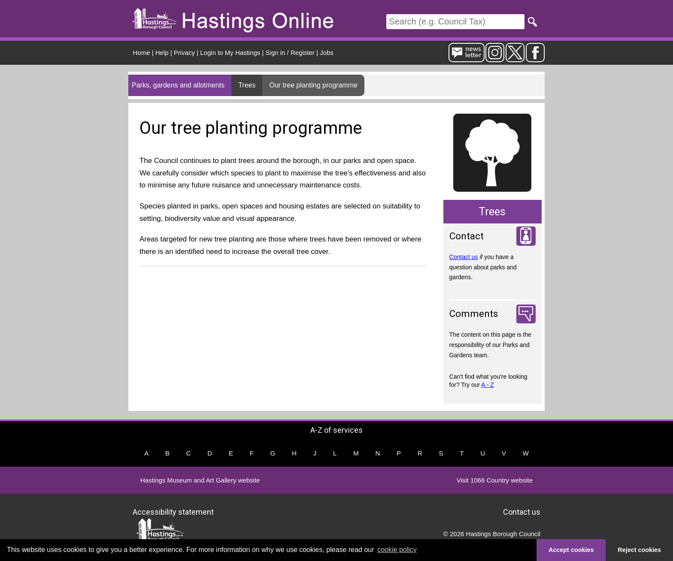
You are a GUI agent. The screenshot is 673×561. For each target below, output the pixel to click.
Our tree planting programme (313, 85)
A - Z (487, 384)
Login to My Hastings (230, 52)
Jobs (326, 52)
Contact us (463, 256)
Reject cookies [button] (639, 549)
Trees (246, 85)
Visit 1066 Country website (495, 480)
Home (141, 52)
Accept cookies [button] (571, 549)
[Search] (455, 21)
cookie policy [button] (397, 549)
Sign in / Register (290, 52)
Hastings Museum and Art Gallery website (200, 480)
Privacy (184, 52)
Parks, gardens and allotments (178, 85)
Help (162, 52)
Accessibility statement (173, 511)
